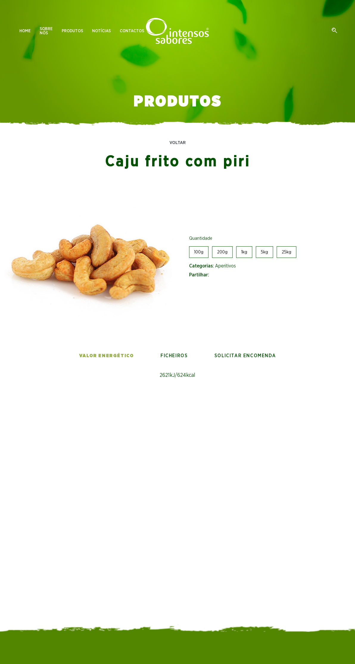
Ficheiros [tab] (174, 355)
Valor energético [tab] (106, 355)
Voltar (177, 142)
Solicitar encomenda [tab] (245, 355)
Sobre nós (46, 31)
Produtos (72, 31)
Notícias (101, 31)
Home (25, 31)
